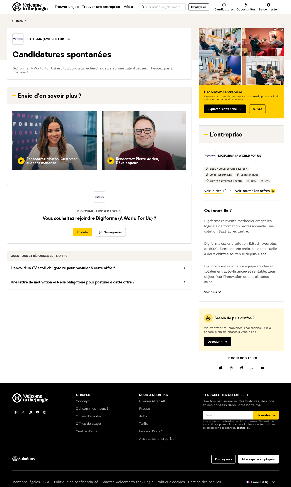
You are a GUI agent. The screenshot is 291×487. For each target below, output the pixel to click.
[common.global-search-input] (162, 6)
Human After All (152, 391)
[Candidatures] (224, 6)
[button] (18, 39)
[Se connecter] (268, 6)
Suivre (257, 109)
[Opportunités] (245, 6)
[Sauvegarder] (110, 232)
